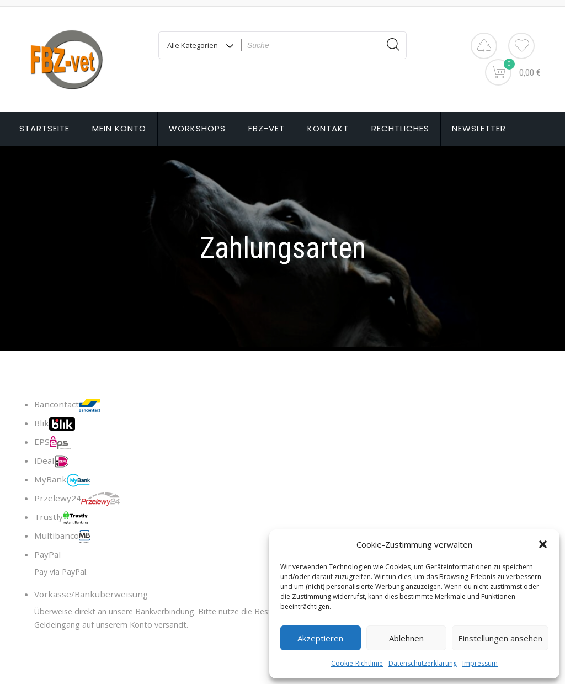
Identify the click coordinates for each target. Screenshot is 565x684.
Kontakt (328, 128)
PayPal (47, 554)
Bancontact (67, 405)
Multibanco (62, 536)
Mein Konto (119, 128)
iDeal (52, 461)
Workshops (197, 128)
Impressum (480, 663)
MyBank (62, 480)
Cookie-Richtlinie (357, 663)
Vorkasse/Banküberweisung (91, 594)
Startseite (44, 128)
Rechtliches (400, 128)
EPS (52, 442)
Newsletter (479, 128)
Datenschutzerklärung (422, 663)
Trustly (61, 517)
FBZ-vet (266, 128)
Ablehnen (406, 638)
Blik (54, 424)
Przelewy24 (77, 499)
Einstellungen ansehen (500, 638)
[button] (542, 544)
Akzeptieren (320, 638)
